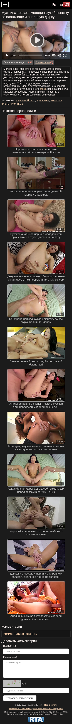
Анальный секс (25, 100)
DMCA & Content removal (44, 708)
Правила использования (20, 708)
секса (43, 88)
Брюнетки (43, 100)
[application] (36, 40)
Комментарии (42, 62)
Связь (60, 708)
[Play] (36, 40)
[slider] (30, 55)
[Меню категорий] (5, 4)
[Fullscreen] (64, 55)
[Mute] (59, 55)
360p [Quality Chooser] (54, 55)
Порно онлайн (50, 705)
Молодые (17, 103)
